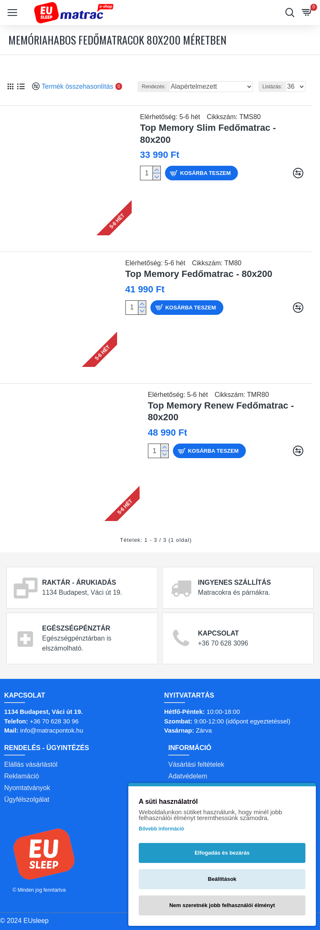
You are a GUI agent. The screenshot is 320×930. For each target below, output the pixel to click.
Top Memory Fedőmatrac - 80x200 (198, 274)
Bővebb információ (161, 829)
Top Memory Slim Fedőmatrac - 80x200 (208, 133)
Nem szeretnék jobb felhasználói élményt (222, 905)
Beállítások (222, 879)
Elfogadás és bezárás (222, 853)
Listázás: (272, 87)
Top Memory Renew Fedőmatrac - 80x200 (221, 411)
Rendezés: (153, 87)
